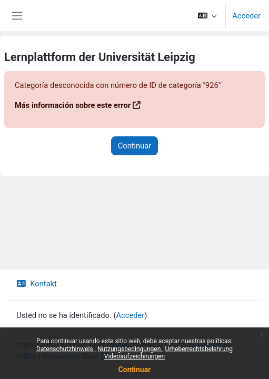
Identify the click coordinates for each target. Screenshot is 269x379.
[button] (207, 16)
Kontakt (36, 283)
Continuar (134, 369)
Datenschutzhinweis (65, 349)
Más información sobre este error (73, 105)
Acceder (246, 16)
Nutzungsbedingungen (129, 349)
